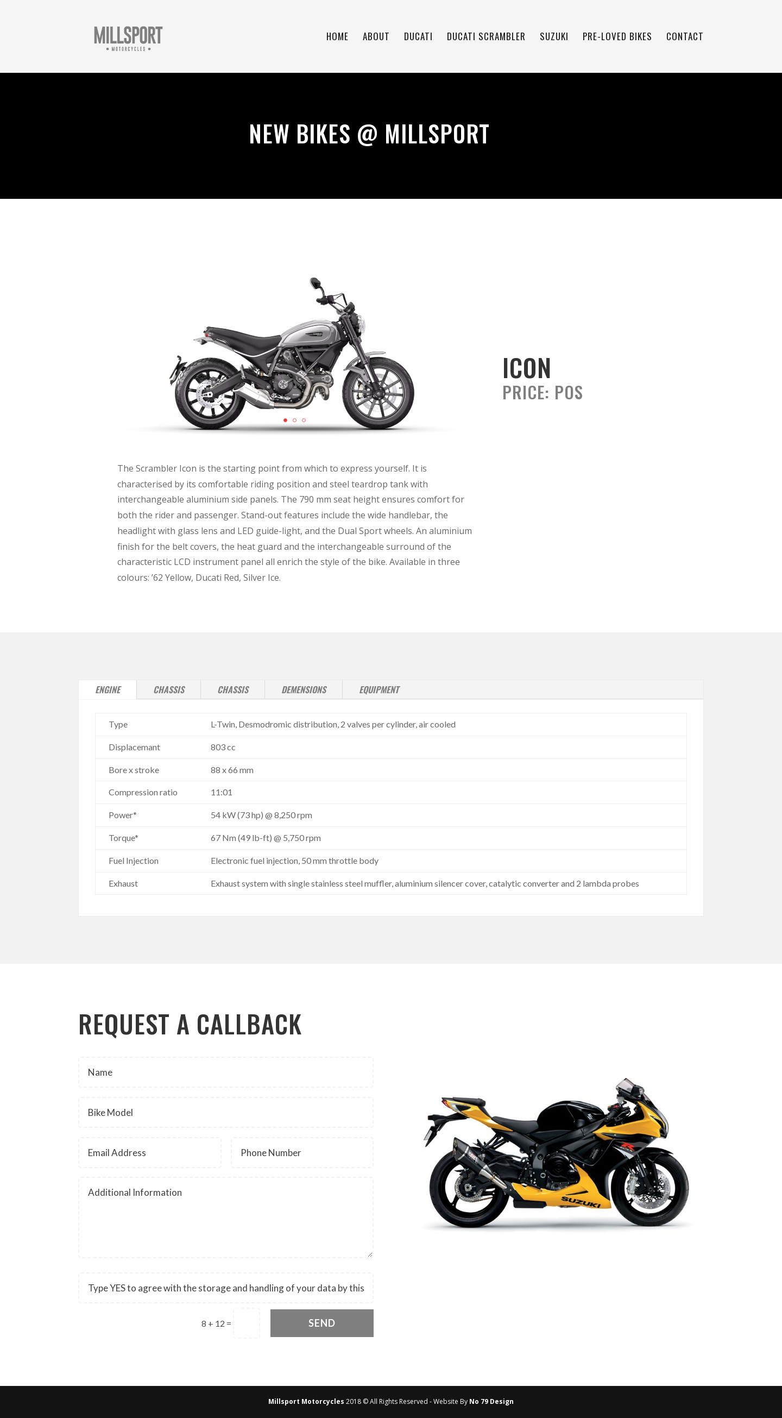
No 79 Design (491, 1401)
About (376, 38)
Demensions (303, 689)
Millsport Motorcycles (306, 1401)
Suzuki (554, 38)
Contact (685, 38)
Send (322, 1323)
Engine (107, 689)
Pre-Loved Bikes (617, 38)
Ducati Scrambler (486, 38)
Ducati (418, 38)
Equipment (379, 689)
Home (337, 38)
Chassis (168, 689)
